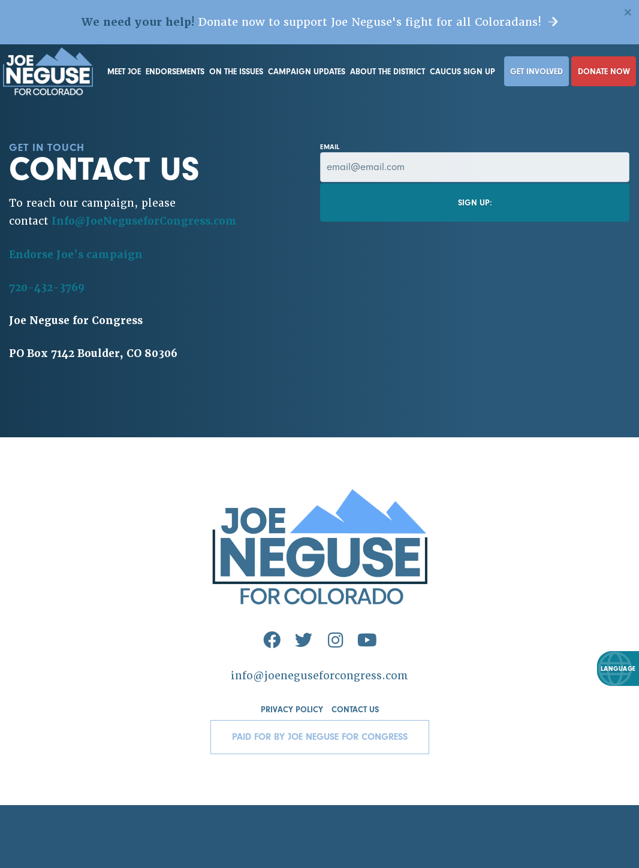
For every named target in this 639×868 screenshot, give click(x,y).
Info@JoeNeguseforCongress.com (144, 221)
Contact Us (355, 710)
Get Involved (536, 72)
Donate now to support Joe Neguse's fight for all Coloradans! (319, 22)
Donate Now (604, 72)
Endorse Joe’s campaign (76, 254)
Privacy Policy (292, 710)
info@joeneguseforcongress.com (319, 675)
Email (474, 162)
